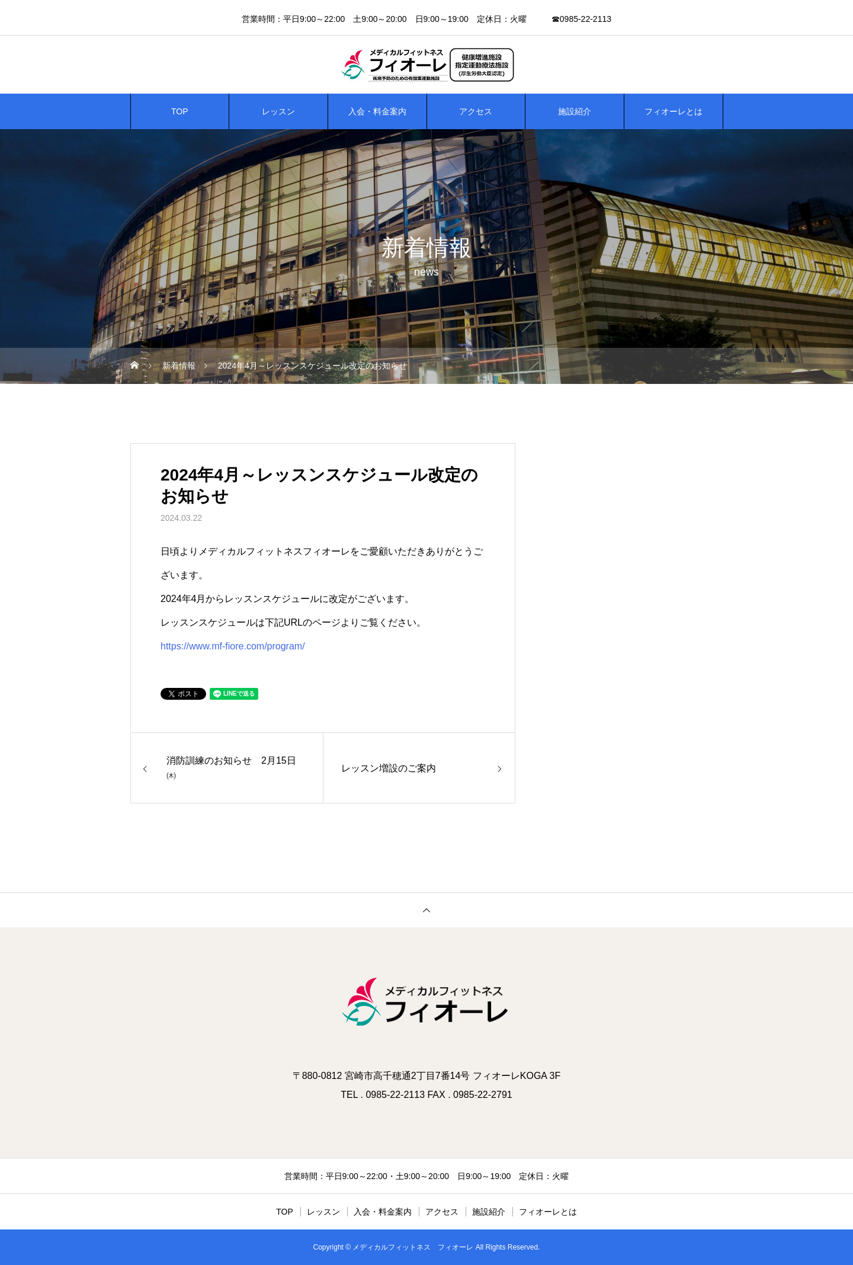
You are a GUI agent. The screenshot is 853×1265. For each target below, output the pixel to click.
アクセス (475, 111)
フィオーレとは (673, 111)
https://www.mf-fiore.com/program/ (233, 646)
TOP (179, 111)
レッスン (278, 111)
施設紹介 (574, 111)
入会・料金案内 (377, 111)
